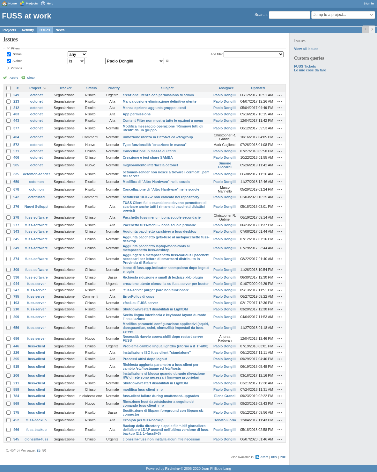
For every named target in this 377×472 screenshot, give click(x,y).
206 (16, 375)
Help (50, 3)
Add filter (217, 54)
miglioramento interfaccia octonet (150, 165)
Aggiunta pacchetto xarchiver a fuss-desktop (159, 231)
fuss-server (36, 284)
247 (16, 290)
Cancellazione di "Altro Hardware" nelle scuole (161, 189)
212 (16, 108)
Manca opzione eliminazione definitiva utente (159, 101)
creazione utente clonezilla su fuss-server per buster (166, 284)
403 (16, 114)
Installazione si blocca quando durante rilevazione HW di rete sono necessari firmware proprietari (164, 375)
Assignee (226, 88)
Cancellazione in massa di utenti (149, 151)
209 (16, 317)
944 (16, 284)
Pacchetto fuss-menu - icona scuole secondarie (162, 217)
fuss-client (36, 346)
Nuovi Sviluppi (36, 206)
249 (16, 95)
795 (16, 296)
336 (16, 277)
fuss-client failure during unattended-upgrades (161, 396)
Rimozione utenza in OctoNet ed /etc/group (158, 137)
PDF (283, 457)
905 (16, 165)
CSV (274, 457)
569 (16, 403)
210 (16, 309)
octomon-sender (36, 174)
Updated (258, 88)
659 (16, 182)
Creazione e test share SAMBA (148, 157)
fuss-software (36, 217)
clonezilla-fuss (36, 439)
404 (16, 137)
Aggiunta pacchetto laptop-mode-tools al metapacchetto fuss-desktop (156, 248)
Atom (264, 457)
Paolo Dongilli (224, 95)
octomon (36, 182)
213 (16, 101)
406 (16, 157)
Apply (14, 77)
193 (16, 303)
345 (16, 239)
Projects (32, 3)
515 (16, 366)
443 (16, 120)
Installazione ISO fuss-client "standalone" (157, 352)
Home (12, 3)
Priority (113, 88)
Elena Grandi (225, 396)
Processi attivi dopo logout (145, 359)
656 (16, 328)
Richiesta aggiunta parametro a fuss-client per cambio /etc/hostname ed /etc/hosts (161, 366)
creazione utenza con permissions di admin (158, 95)
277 (16, 225)
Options (16, 68)
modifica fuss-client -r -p (143, 389)
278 (16, 217)
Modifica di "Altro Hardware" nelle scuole (156, 182)
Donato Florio (225, 420)
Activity (28, 30)
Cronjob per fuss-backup (143, 420)
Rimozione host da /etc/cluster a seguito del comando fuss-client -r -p (159, 403)
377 (16, 128)
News (59, 30)
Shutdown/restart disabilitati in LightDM (155, 309)
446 (16, 346)
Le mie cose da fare (310, 70)
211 (16, 383)
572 (16, 145)
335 (16, 174)
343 (16, 231)
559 (16, 389)
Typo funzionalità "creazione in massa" (155, 145)
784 (16, 396)
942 (16, 197)
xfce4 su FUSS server (140, 303)
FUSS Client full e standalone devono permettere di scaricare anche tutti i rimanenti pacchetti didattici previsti (165, 206)
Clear (31, 77)
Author (17, 60)
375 (16, 412)
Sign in (369, 3)
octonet (36, 95)
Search (261, 14)
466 (16, 430)
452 (16, 420)
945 (16, 439)
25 (39, 450)
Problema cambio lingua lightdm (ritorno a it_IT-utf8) (166, 346)
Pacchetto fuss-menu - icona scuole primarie (159, 225)
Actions (279, 95)
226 (16, 352)
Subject (167, 88)
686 (16, 338)
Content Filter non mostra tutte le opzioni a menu (163, 120)
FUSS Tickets (305, 66)
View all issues (306, 49)
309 (16, 270)
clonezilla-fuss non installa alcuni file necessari (161, 439)
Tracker (65, 88)
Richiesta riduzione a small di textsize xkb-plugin (163, 277)
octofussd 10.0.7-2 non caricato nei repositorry (161, 197)
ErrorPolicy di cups (138, 296)
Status (16, 54)
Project (35, 88)
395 (16, 359)
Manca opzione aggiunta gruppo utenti (154, 108)
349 (16, 248)
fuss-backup (36, 420)
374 (16, 259)
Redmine (172, 468)
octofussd (36, 197)
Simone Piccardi (225, 165)
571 (16, 151)
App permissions (137, 114)
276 (16, 206)
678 (16, 189)
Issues (45, 30)
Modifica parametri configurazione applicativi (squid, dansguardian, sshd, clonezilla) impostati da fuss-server (166, 327)
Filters (15, 48)
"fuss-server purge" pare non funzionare (156, 290)
